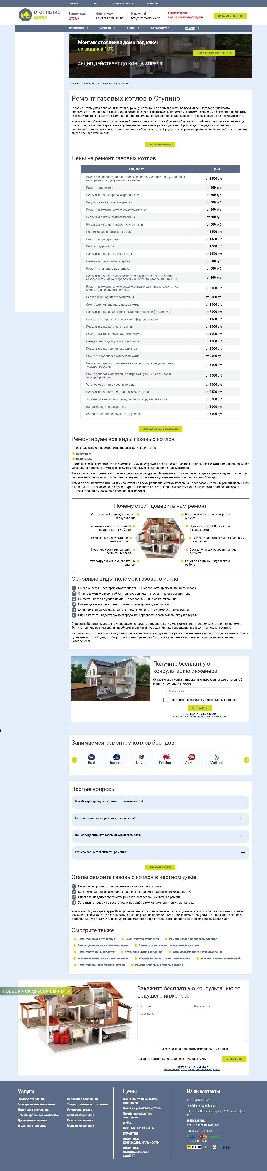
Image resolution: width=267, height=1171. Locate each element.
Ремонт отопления (80, 1120)
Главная (73, 3)
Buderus (116, 762)
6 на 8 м (21, 233)
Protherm (166, 762)
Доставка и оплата (122, 3)
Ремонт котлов (92, 83)
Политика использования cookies (136, 1152)
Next (246, 760)
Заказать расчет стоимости (160, 429)
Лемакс (191, 762)
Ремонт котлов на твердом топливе (193, 939)
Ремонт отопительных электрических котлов (169, 945)
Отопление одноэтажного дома (36, 145)
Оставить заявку (160, 144)
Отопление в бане (28, 135)
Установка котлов (28, 88)
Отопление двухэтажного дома (36, 150)
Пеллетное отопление (30, 63)
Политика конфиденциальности (141, 1141)
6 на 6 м (54, 228)
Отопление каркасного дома (34, 263)
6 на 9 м (38, 233)
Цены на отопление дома (32, 103)
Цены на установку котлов (142, 1108)
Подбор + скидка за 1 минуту (36, 991)
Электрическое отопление (33, 39)
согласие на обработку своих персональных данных (200, 716)
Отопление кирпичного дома (34, 273)
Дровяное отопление (30, 54)
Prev (74, 760)
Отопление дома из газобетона (36, 254)
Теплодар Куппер (240, 762)
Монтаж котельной (28, 83)
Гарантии (130, 1133)
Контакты (152, 3)
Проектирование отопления (34, 126)
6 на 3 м (38, 228)
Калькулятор (160, 28)
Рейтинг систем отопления (39, 113)
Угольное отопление (29, 58)
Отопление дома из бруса (32, 249)
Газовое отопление (28, 35)
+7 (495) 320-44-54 (109, 18)
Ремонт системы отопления (96, 939)
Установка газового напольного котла (164, 958)
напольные (83, 458)
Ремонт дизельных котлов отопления (103, 945)
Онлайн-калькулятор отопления (137, 1115)
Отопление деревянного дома (35, 258)
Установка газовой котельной (220, 958)
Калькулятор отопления (32, 118)
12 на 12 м (23, 238)
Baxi (91, 762)
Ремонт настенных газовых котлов (101, 965)
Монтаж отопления (80, 1126)
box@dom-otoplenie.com (145, 18)
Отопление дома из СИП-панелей (37, 268)
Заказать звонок (230, 15)
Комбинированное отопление (35, 49)
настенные (83, 453)
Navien (141, 762)
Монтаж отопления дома (32, 94)
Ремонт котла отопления (142, 939)
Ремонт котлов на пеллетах (96, 952)
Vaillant (216, 762)
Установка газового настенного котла (103, 958)
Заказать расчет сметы (214, 53)
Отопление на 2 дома (30, 140)
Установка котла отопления (143, 952)
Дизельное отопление (30, 44)
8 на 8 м (54, 233)
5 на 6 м (21, 228)
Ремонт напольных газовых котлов (159, 965)
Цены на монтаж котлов (32, 109)
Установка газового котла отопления (197, 952)
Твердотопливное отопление (35, 68)
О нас (95, 3)
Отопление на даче (28, 131)
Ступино (74, 18)
